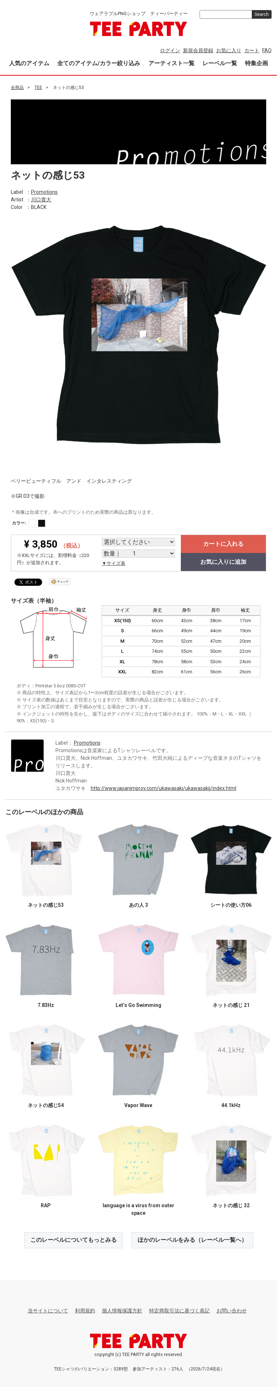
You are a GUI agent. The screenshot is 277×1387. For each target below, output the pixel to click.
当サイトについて (48, 1310)
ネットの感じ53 (46, 904)
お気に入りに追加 (223, 561)
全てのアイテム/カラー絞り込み (98, 63)
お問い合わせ (231, 1310)
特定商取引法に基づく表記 (179, 1310)
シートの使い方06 (230, 904)
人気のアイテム (29, 63)
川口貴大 (41, 199)
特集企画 (256, 63)
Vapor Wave (138, 1105)
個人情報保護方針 (122, 1310)
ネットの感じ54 (46, 1105)
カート (251, 50)
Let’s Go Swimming (138, 1005)
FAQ (267, 50)
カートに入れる (223, 543)
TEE (38, 87)
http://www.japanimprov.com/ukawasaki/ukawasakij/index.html (163, 788)
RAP (46, 1205)
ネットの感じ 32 (231, 1205)
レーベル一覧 (219, 63)
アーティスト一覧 (171, 63)
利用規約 (85, 1310)
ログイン (170, 50)
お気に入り (228, 50)
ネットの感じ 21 (231, 1005)
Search (262, 14)
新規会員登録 (198, 50)
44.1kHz (231, 1105)
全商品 (17, 87)
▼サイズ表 (113, 563)
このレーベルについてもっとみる (73, 1239)
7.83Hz (45, 1005)
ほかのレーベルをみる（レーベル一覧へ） (192, 1239)
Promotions (44, 192)
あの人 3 (138, 904)
